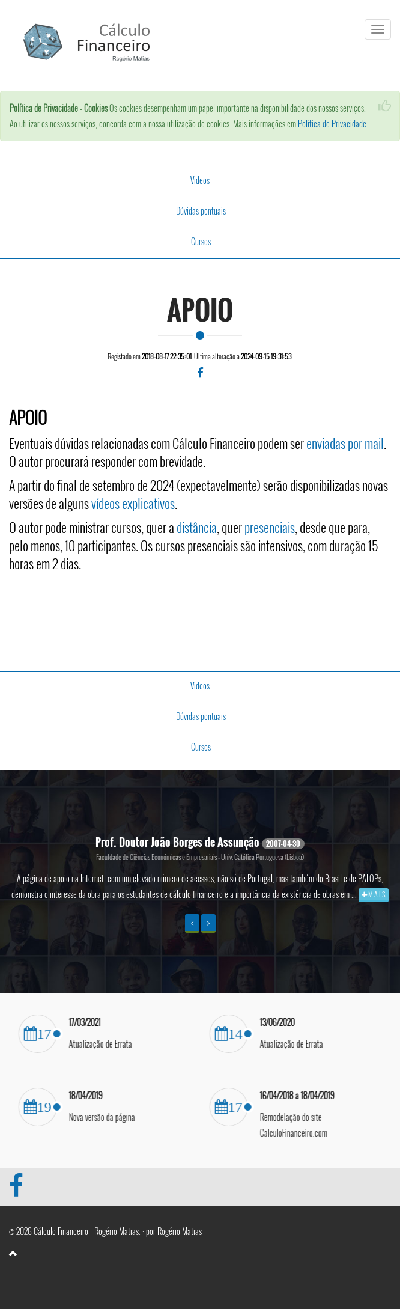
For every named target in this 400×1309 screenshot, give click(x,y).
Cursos (201, 241)
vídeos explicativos (133, 502)
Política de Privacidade (332, 123)
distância (197, 526)
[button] (192, 923)
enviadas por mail (345, 442)
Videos (200, 180)
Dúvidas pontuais (201, 210)
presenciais (269, 526)
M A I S (374, 894)
